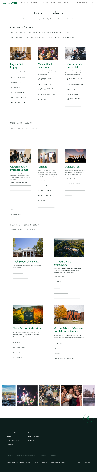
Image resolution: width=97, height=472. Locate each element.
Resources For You (83, 2)
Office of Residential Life (20, 194)
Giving (66, 2)
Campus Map (10, 444)
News (59, 2)
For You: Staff (53, 455)
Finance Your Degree (20, 277)
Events (15, 282)
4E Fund (68, 194)
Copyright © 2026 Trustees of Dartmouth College (18, 462)
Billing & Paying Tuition (74, 183)
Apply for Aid (70, 178)
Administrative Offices (12, 432)
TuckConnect (17, 271)
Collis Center (15, 199)
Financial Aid (59, 281)
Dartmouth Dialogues (73, 104)
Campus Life (44, 2)
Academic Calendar (44, 195)
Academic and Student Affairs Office (67, 297)
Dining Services (16, 214)
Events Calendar (19, 347)
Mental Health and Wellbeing (44, 79)
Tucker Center (71, 89)
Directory (9, 436)
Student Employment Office (75, 188)
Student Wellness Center (47, 94)
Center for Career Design (19, 204)
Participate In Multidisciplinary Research (25, 455)
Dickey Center (15, 87)
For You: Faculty (42, 455)
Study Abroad (42, 200)
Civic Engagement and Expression (73, 99)
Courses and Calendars (46, 205)
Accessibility (31, 440)
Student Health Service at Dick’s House (47, 89)
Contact (9, 429)
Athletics (14, 209)
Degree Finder (43, 185)
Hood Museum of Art (17, 82)
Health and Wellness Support (65, 358)
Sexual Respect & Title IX (13, 440)
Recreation (42, 99)
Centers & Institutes (18, 102)
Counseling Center (44, 84)
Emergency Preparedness (34, 432)
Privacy (36, 462)
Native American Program (74, 84)
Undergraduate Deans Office (20, 189)
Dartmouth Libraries (18, 77)
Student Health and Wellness (23, 292)
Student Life (17, 357)
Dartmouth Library (44, 190)
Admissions (24, 2)
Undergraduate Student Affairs (19, 183)
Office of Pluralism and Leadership (74, 79)
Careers (30, 429)
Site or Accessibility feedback (58, 462)
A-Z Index (44, 462)
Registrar (41, 180)
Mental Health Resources (34, 436)
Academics (34, 2)
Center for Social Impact (19, 97)
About (53, 2)
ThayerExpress (60, 276)
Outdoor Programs (72, 94)
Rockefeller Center (17, 92)
